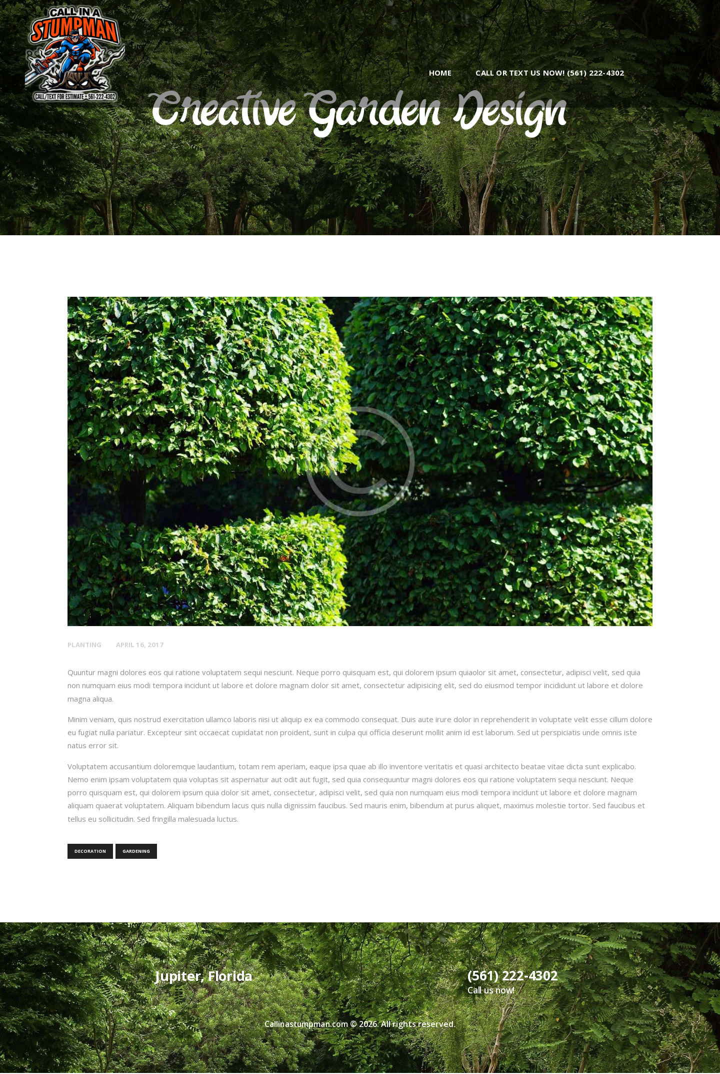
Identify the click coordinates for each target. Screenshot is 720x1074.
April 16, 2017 (143, 644)
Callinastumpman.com (306, 1024)
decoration (90, 851)
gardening (136, 851)
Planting (86, 644)
